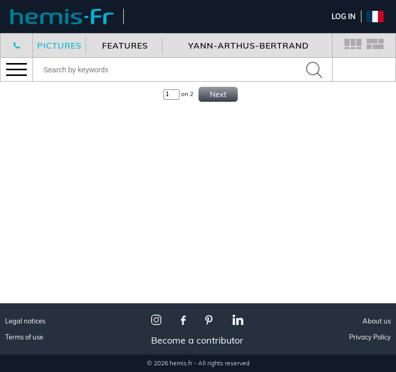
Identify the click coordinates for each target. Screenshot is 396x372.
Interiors (32, 357)
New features (41, 106)
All (20, 331)
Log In (344, 16)
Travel (27, 344)
